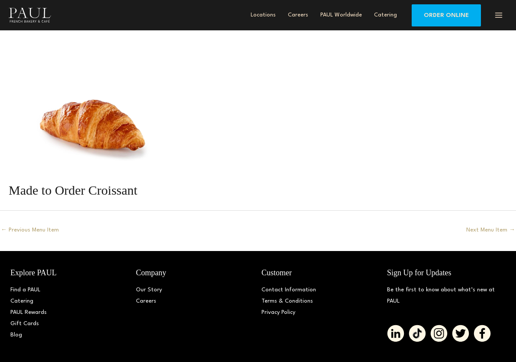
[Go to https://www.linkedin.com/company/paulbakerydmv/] (395, 333)
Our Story (149, 290)
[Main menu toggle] (498, 15)
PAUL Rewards (28, 312)
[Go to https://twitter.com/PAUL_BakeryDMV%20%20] (460, 333)
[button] (446, 15)
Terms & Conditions (287, 301)
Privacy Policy (278, 312)
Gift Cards (24, 323)
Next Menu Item (490, 230)
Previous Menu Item (30, 230)
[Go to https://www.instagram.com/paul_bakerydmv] (439, 333)
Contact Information (288, 290)
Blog (16, 335)
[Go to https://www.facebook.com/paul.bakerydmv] (482, 333)
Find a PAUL (25, 290)
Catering (21, 301)
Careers (146, 301)
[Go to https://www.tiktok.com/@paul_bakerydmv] (417, 333)
